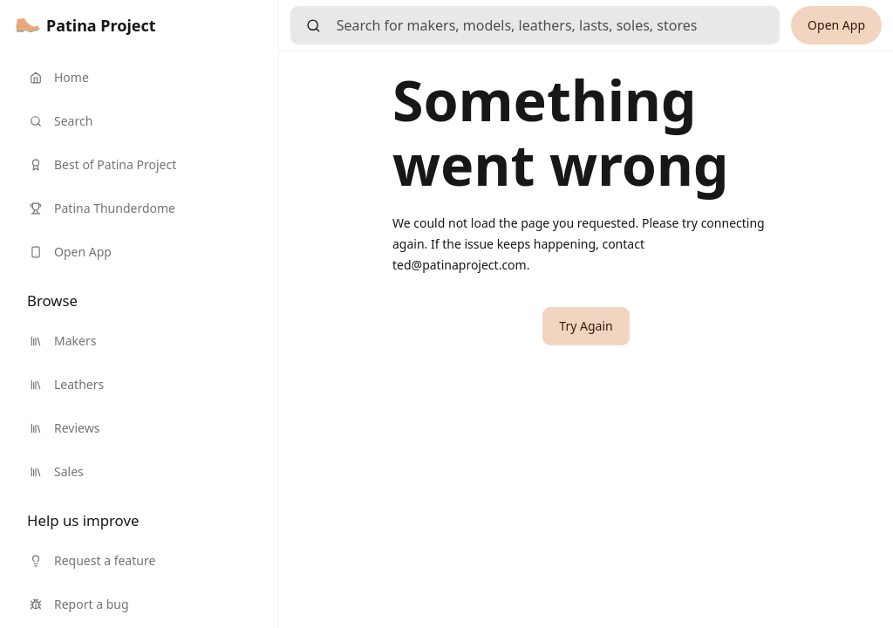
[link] (86, 25)
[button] (585, 326)
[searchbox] (558, 25)
